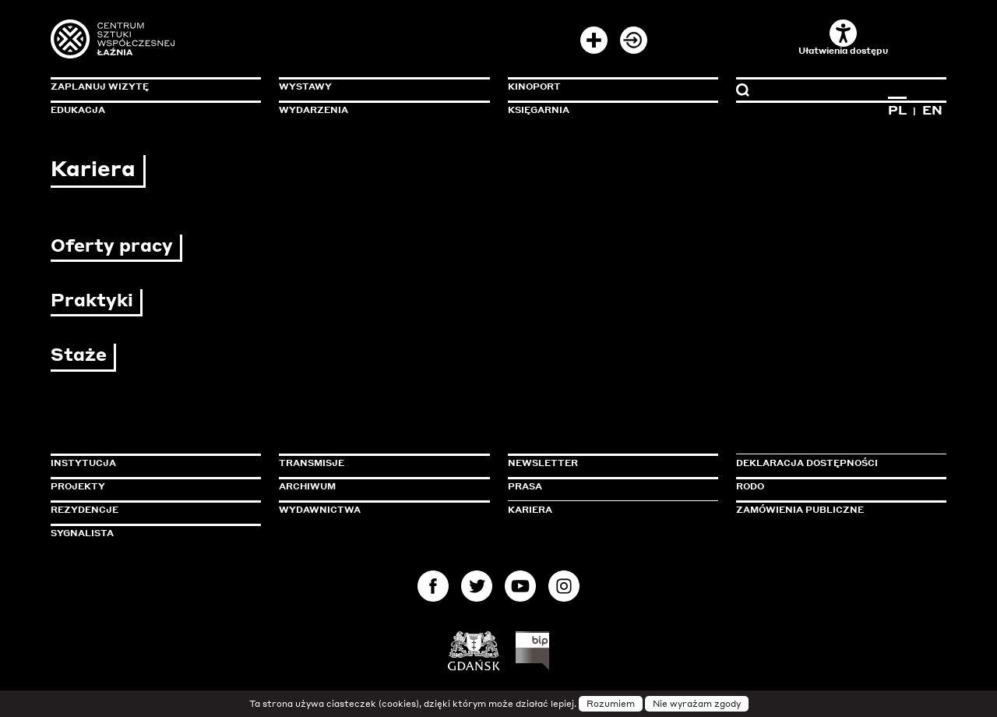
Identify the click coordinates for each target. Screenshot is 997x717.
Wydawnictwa (320, 509)
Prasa (525, 486)
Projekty (78, 486)
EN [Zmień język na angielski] (932, 110)
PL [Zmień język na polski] (897, 110)
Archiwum (307, 486)
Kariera (530, 509)
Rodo (750, 486)
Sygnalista (82, 533)
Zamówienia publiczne (835, 509)
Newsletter (543, 462)
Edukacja (78, 109)
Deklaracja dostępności (807, 462)
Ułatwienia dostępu (843, 37)
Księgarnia (538, 109)
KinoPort (534, 86)
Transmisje (378, 462)
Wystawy (305, 86)
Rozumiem (611, 703)
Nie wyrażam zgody (697, 703)
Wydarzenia (313, 109)
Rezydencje (84, 509)
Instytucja (83, 462)
